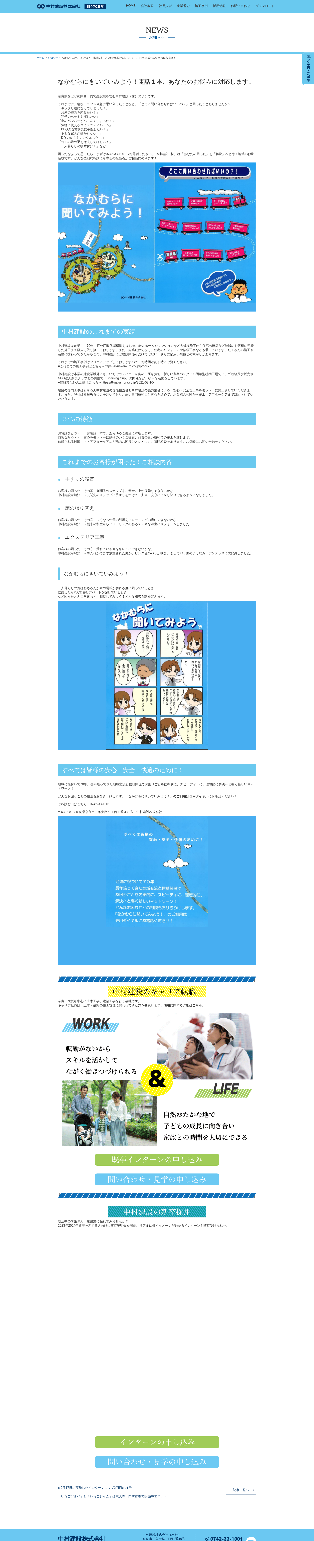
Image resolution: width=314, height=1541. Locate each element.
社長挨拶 (165, 6)
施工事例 (201, 6)
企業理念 (183, 6)
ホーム (40, 57)
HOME (131, 5)
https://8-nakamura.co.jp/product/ (128, 366)
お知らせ (53, 57)
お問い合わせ (240, 6)
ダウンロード (265, 6)
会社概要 (147, 6)
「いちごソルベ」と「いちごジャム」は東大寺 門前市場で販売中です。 (111, 1496)
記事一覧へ (241, 1490)
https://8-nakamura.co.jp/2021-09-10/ (128, 382)
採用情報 (219, 6)
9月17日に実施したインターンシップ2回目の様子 (96, 1487)
